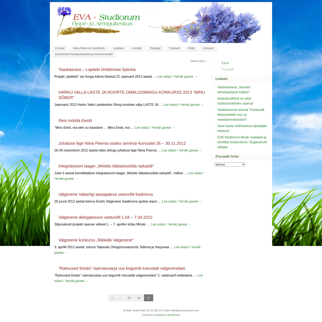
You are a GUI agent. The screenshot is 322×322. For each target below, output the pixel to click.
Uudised (118, 48)
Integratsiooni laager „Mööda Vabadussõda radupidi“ (106, 166)
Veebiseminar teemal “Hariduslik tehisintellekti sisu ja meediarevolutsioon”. (240, 114)
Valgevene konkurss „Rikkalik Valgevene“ (96, 240)
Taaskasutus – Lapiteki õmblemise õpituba (97, 69)
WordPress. (173, 315)
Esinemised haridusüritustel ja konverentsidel (84, 54)
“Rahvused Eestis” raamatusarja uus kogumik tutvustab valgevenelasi (122, 268)
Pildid (191, 48)
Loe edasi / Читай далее (177, 76)
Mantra (160, 315)
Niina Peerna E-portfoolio (89, 48)
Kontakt (136, 48)
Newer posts (198, 61)
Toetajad (155, 48)
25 (129, 298)
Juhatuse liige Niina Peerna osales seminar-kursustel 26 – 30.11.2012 (122, 143)
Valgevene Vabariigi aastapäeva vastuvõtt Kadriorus (106, 194)
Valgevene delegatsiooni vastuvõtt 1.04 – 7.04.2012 (106, 217)
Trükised (174, 48)
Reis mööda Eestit (75, 120)
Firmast (60, 48)
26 (139, 298)
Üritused (208, 48)
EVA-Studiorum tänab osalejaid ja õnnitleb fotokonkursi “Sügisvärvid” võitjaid (242, 142)
